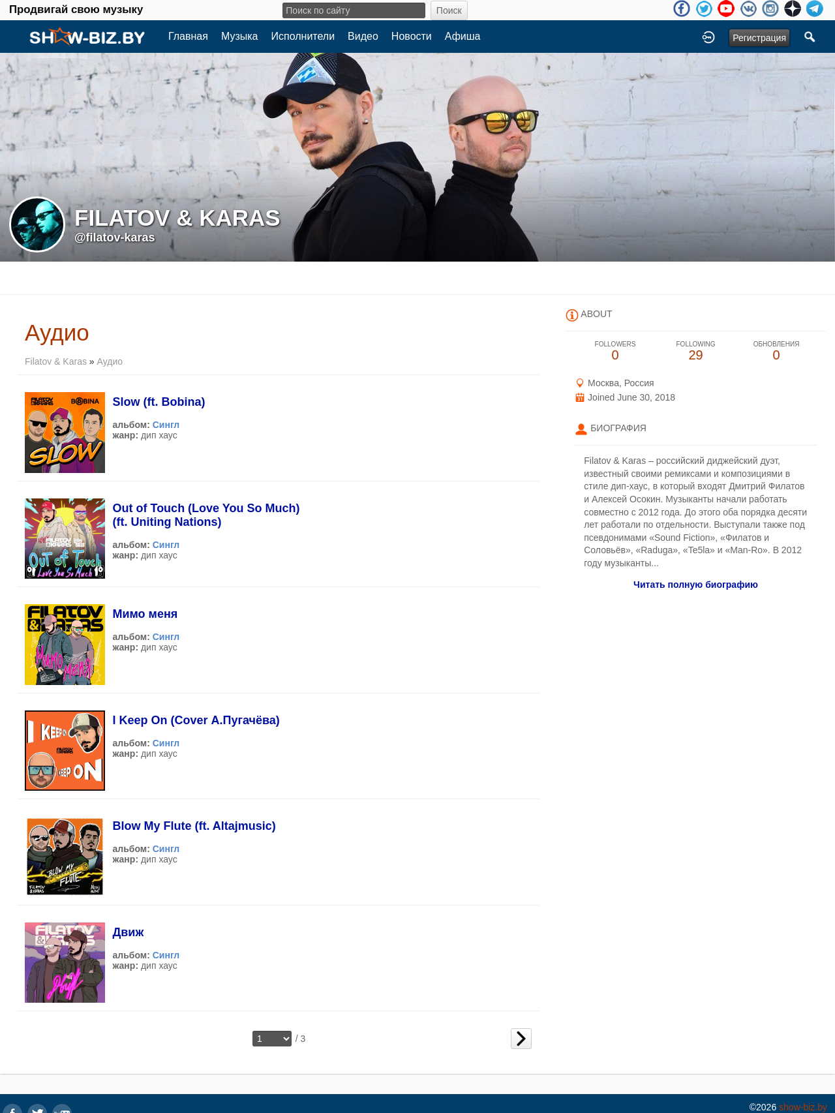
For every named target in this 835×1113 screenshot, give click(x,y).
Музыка (239, 36)
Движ (128, 932)
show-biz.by (803, 1107)
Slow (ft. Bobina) (158, 401)
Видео (363, 36)
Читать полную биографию (695, 584)
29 (696, 351)
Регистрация (759, 38)
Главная (188, 36)
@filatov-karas (114, 237)
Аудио (110, 361)
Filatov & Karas (56, 361)
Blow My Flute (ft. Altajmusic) (193, 825)
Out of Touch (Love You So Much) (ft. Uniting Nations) (205, 515)
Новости (411, 36)
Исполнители (303, 36)
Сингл (166, 424)
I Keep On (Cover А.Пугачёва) (195, 720)
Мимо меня (144, 613)
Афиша (463, 36)
